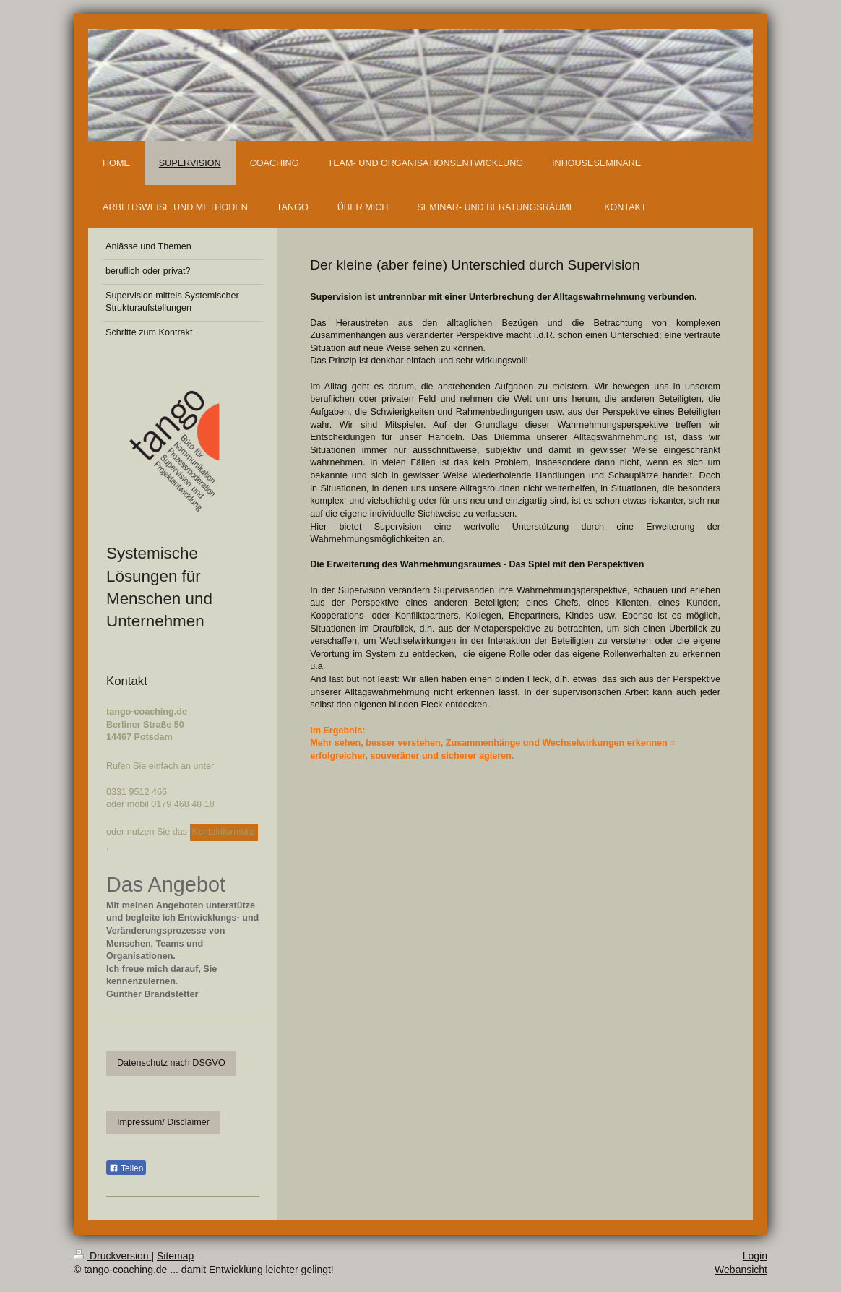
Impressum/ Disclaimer (163, 1122)
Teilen (126, 1168)
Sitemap (175, 1256)
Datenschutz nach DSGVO (171, 1063)
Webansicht (741, 1269)
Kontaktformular (224, 832)
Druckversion (112, 1256)
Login (755, 1256)
